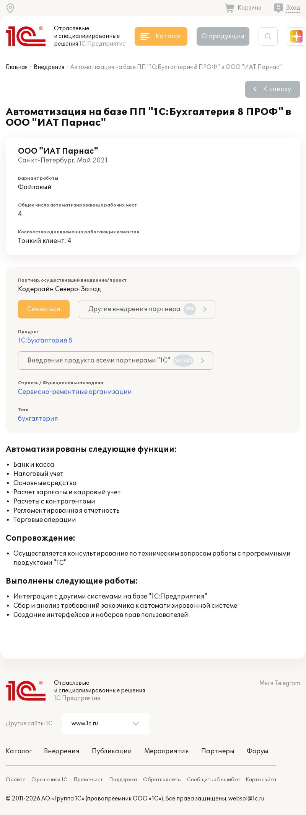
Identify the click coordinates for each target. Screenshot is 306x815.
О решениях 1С (49, 780)
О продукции (223, 36)
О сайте (15, 780)
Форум (257, 751)
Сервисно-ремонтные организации (75, 392)
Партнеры (217, 751)
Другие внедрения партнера (142, 309)
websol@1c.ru (246, 798)
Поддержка (123, 780)
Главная (17, 67)
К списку (277, 89)
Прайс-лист (88, 780)
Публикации (112, 751)
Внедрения (49, 67)
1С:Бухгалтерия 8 (45, 340)
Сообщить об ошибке (213, 780)
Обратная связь (162, 780)
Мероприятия (166, 751)
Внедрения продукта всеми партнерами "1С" (111, 360)
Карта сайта (261, 780)
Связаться (43, 309)
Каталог (19, 751)
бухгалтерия (38, 419)
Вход (293, 8)
